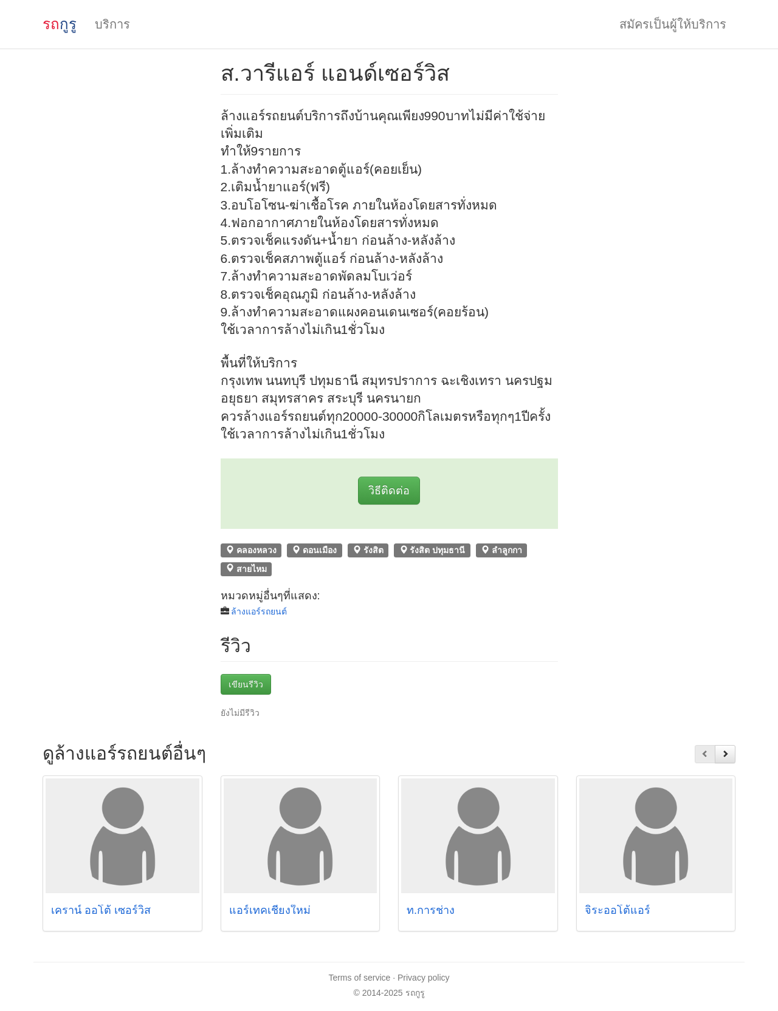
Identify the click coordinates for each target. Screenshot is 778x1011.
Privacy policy (424, 977)
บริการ (112, 24)
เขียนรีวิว (246, 684)
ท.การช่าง (431, 910)
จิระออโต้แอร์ (617, 910)
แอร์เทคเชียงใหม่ (270, 910)
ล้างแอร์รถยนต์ (259, 611)
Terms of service (359, 977)
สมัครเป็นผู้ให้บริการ (672, 24)
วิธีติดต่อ (389, 491)
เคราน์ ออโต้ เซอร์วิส (101, 910)
